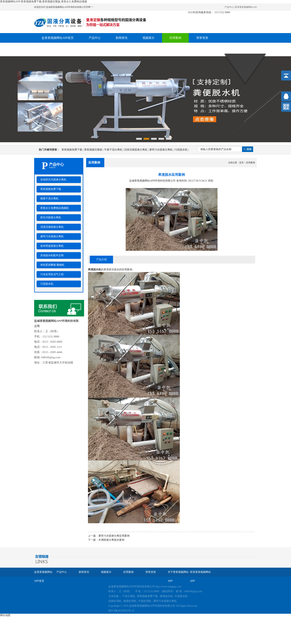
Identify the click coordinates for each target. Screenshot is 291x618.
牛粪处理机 (144, 601)
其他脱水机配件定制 (52, 255)
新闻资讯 (121, 37)
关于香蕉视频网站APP (56, 47)
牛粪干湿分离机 (114, 149)
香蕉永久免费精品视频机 (54, 208)
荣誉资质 (202, 37)
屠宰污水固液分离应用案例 (114, 535)
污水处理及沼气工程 (52, 274)
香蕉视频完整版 (94, 149)
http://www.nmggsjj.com (168, 586)
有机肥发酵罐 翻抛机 (52, 264)
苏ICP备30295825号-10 (121, 610)
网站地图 (5, 615)
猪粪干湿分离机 (49, 198)
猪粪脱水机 (166, 596)
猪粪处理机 (129, 601)
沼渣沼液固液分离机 (136, 149)
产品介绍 (101, 259)
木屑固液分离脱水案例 (111, 539)
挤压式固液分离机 (50, 217)
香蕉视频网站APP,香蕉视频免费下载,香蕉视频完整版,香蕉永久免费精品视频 (43, 1)
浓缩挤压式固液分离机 (53, 179)
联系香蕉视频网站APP (246, 7)
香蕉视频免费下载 (72, 149)
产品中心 (229, 7)
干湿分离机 (128, 596)
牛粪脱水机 (181, 596)
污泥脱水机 (181, 149)
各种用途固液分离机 (52, 246)
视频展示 (148, 37)
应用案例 (175, 37)
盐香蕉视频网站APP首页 (58, 37)
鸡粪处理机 (114, 601)
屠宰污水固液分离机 (161, 149)
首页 (241, 162)
